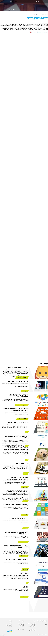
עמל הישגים (16, 26)
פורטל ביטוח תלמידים (32, 626)
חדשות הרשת (33, 628)
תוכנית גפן (37, 1)
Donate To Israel (21, 629)
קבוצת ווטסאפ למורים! (41, 32)
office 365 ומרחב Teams (22, 418)
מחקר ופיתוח (22, 626)
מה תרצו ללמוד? (24, 597)
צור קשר (44, 1)
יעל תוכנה (2, 634)
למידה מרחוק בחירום (37, 14)
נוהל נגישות (22, 628)
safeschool (25, 569)
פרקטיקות (25, 501)
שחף (46, 623)
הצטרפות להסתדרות (32, 630)
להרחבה (26, 473)
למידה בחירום (25, 391)
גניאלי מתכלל (25, 514)
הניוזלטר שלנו (33, 629)
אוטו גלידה (25, 528)
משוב (46, 625)
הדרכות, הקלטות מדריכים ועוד (21, 405)
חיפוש (16, 1)
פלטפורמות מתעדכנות (23, 542)
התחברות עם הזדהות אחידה (22, 377)
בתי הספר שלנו (21, 624)
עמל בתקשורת (21, 625)
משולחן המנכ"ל (7, 9)
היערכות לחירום (33, 625)
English (11, 1)
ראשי (17, 9)
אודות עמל (13, 9)
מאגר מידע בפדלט (24, 555)
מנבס (46, 624)
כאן (26, 432)
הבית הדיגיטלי (25, 487)
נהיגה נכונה (11, 26)
